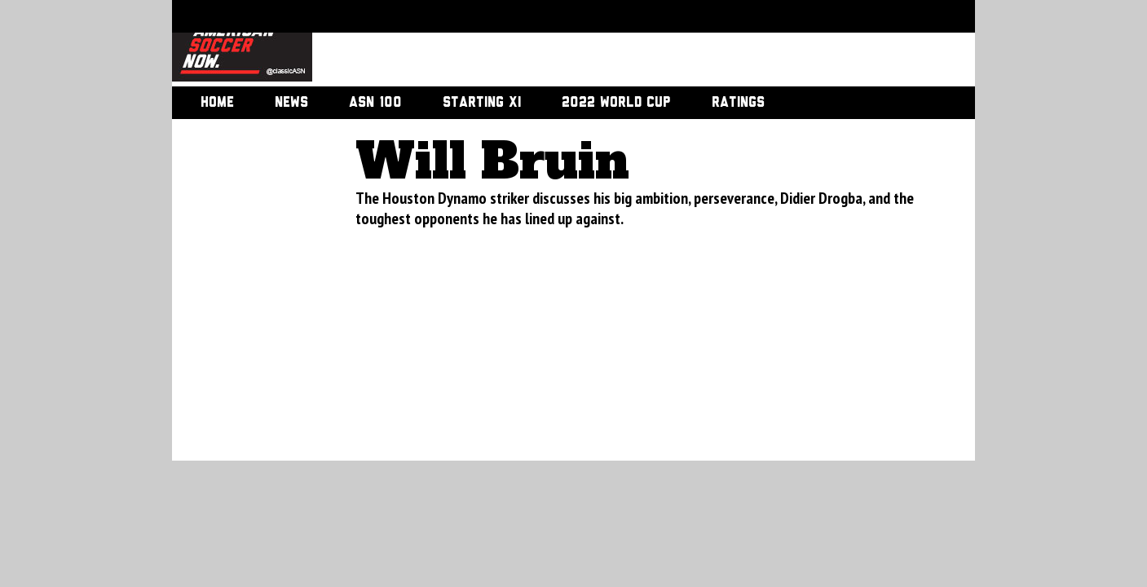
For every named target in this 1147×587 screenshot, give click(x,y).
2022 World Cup (616, 102)
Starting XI (482, 102)
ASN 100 (375, 102)
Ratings (738, 102)
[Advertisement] (625, 45)
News (291, 102)
